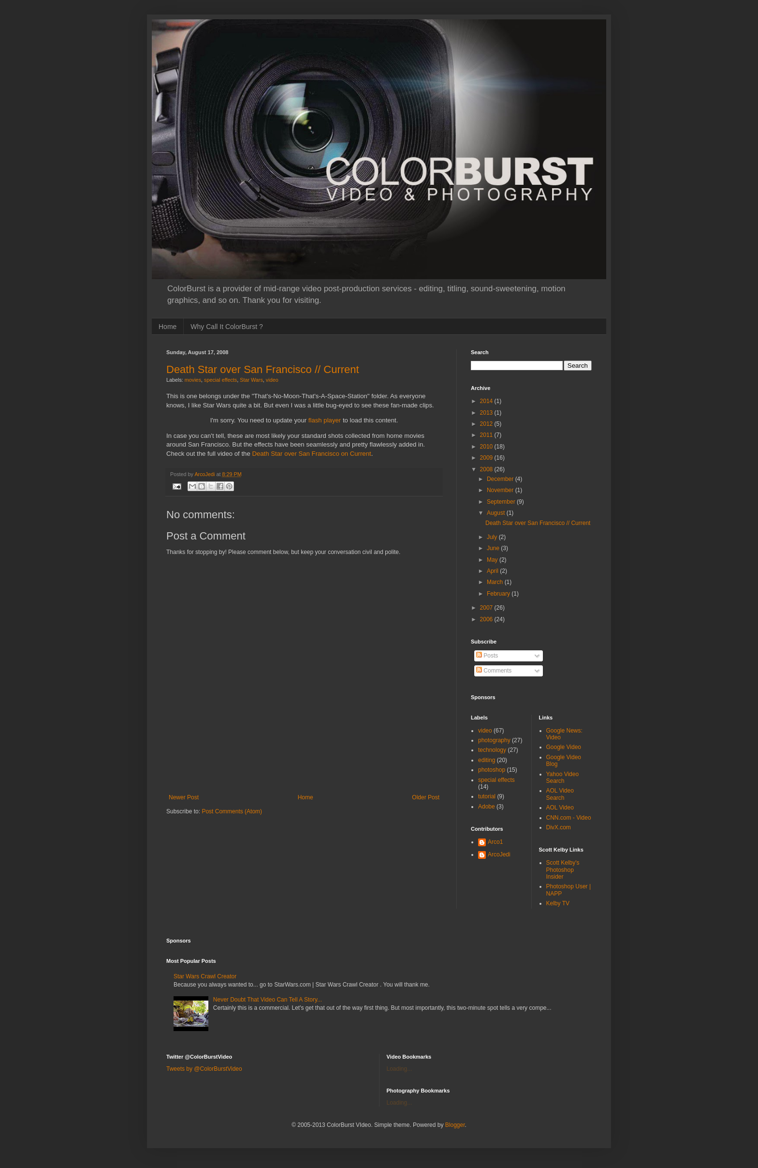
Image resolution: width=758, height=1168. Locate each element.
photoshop (491, 769)
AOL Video (560, 807)
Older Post (425, 797)
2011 (487, 435)
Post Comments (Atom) (232, 811)
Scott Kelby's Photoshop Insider (563, 869)
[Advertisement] (304, 778)
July (493, 537)
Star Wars (251, 380)
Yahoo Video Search (562, 777)
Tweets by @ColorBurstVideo (204, 1068)
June (494, 548)
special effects (220, 380)
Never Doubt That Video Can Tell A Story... (267, 999)
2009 (487, 457)
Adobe (486, 806)
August (497, 512)
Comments (493, 670)
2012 (487, 423)
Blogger (455, 1125)
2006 (487, 619)
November (501, 490)
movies (193, 380)
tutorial (487, 796)
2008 (487, 469)
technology (492, 750)
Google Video (564, 747)
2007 (487, 607)
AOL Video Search (560, 794)
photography (494, 740)
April (493, 571)
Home (167, 326)
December (501, 479)
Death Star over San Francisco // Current (262, 369)
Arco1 (495, 842)
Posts (487, 655)
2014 (487, 401)
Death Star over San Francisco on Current (311, 453)
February (499, 593)
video (272, 380)
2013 (487, 412)
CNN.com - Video (568, 817)
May (493, 559)
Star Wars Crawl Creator (205, 976)
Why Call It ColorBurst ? (226, 326)
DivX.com (558, 827)
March (496, 582)
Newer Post (184, 797)
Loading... (399, 1068)
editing (486, 760)
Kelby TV (557, 903)
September (502, 501)
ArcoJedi (499, 854)
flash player (324, 420)
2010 (487, 446)
